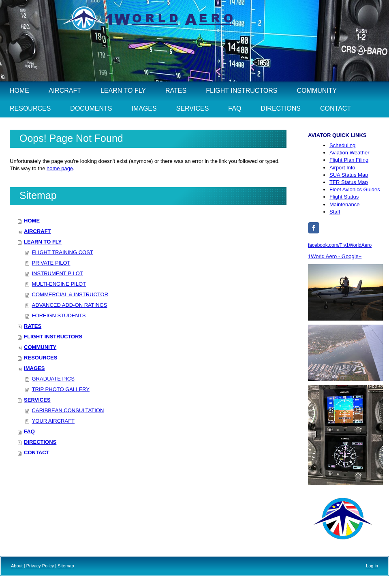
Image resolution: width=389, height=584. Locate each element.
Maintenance (344, 204)
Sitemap (66, 565)
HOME (32, 221)
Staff (334, 212)
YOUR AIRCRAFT (53, 421)
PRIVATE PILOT (51, 263)
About (17, 565)
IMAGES (34, 368)
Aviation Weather (349, 153)
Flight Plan (348, 160)
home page (60, 168)
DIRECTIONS (40, 442)
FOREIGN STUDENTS (59, 315)
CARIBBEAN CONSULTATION (68, 410)
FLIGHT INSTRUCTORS (53, 337)
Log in (372, 565)
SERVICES (37, 400)
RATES (32, 326)
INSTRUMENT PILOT (57, 273)
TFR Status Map (348, 182)
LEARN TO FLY (43, 242)
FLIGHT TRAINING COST (62, 252)
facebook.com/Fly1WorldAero (340, 245)
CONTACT (36, 452)
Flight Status (344, 197)
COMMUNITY (40, 347)
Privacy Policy (40, 565)
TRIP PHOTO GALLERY (61, 389)
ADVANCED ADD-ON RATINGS (69, 305)
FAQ (29, 431)
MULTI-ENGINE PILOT (59, 284)
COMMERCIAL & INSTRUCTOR (70, 294)
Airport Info (342, 168)
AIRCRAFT (37, 231)
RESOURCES (40, 358)
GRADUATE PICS (53, 379)
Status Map (348, 175)
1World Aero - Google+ (334, 256)
